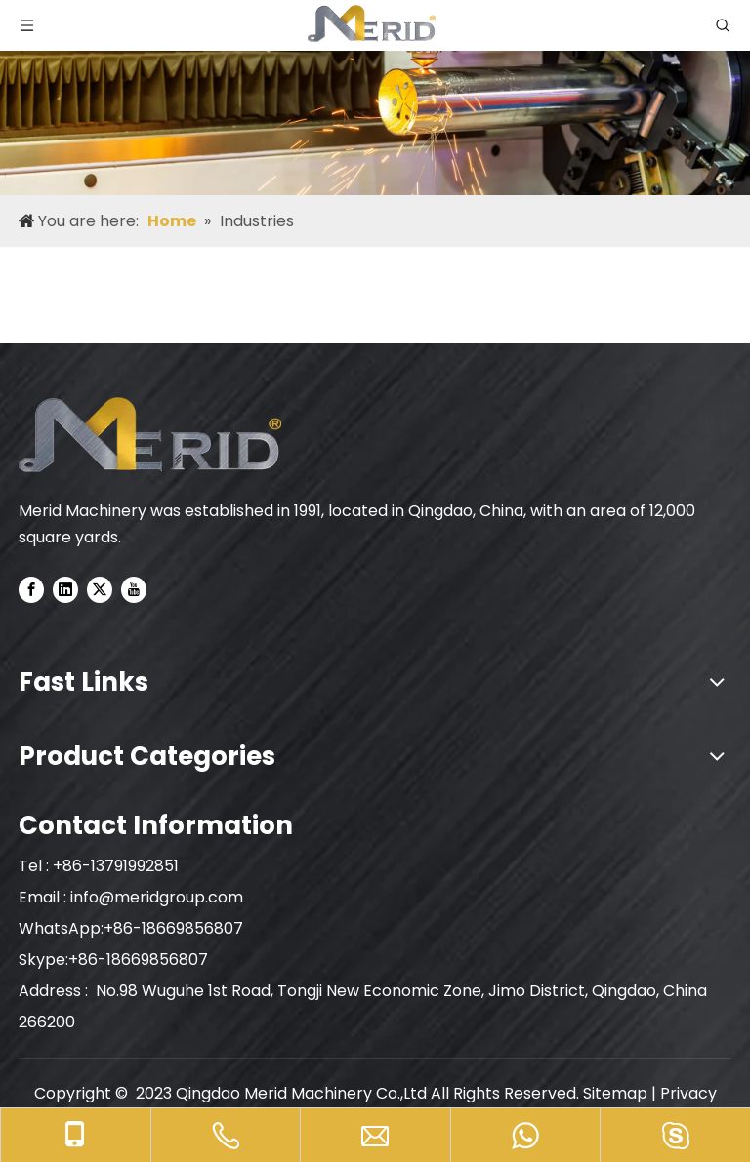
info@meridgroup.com (158, 897)
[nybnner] (375, 97)
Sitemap (615, 1093)
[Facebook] (31, 589)
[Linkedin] (65, 589)
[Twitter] (99, 589)
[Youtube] (133, 589)
